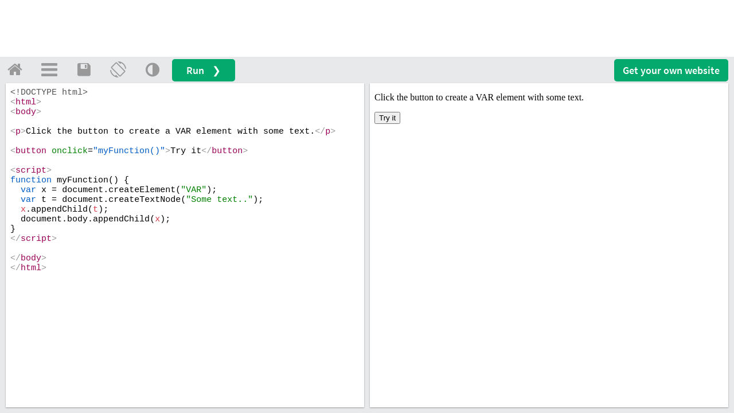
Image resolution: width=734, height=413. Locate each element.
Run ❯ (203, 70)
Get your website (671, 70)
